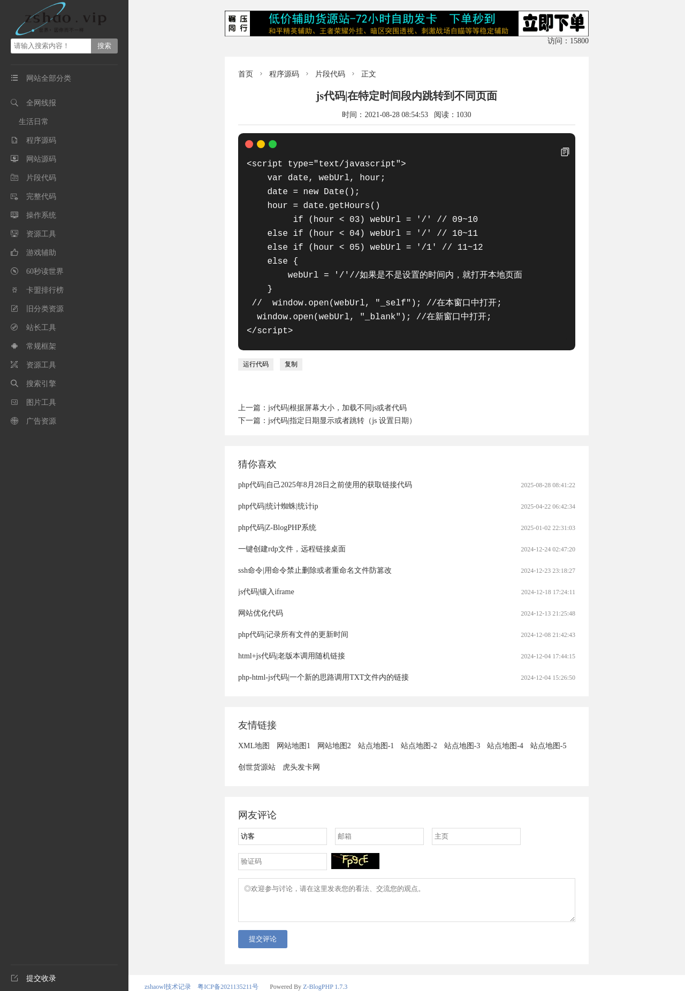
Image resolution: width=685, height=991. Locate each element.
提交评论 (263, 931)
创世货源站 (257, 753)
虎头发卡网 (301, 753)
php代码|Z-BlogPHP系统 (277, 514)
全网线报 (41, 103)
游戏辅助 (41, 253)
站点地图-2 (419, 732)
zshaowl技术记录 (167, 979)
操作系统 (41, 215)
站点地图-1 (376, 732)
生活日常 (34, 122)
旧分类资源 (45, 309)
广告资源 (41, 421)
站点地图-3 (462, 732)
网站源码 (41, 159)
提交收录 (33, 978)
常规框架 (41, 346)
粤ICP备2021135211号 (227, 979)
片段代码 (41, 178)
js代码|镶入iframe (266, 578)
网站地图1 (293, 732)
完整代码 (41, 197)
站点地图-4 (505, 732)
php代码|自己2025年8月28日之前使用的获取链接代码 (325, 471)
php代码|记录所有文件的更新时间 (293, 621)
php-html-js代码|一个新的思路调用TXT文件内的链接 (323, 663)
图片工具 (41, 402)
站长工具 (41, 328)
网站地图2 (334, 732)
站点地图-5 (548, 732)
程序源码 (41, 140)
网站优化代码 (260, 599)
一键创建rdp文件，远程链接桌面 (292, 535)
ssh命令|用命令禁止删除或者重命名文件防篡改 (315, 556)
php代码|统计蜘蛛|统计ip (278, 492)
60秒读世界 (45, 271)
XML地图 (254, 732)
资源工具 (41, 234)
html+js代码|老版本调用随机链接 (291, 642)
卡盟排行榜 (45, 290)
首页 (245, 74)
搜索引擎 (41, 384)
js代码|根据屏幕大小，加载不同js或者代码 (337, 394)
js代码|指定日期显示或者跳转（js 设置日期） (342, 407)
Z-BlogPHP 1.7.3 (325, 979)
